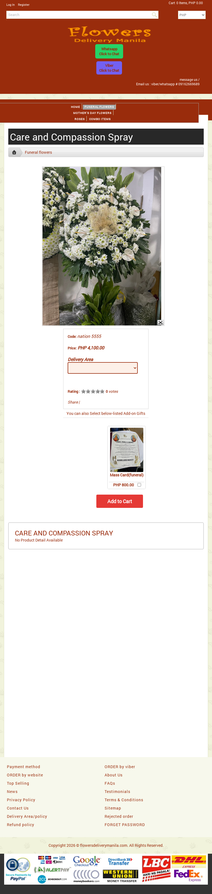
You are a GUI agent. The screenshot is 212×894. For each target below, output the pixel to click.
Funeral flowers (99, 107)
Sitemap (113, 808)
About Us (114, 775)
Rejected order (119, 816)
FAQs (110, 783)
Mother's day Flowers (92, 113)
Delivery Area (80, 359)
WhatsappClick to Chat (109, 51)
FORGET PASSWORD (125, 824)
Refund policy (20, 824)
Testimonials (117, 791)
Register (24, 4)
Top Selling (18, 783)
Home (75, 107)
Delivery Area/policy (27, 816)
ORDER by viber (120, 766)
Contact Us (18, 808)
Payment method (23, 766)
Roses (80, 119)
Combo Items (100, 119)
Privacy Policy (21, 799)
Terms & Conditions (124, 799)
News (12, 791)
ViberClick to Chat (109, 68)
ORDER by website (25, 775)
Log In (10, 4)
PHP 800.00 (123, 484)
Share (73, 402)
